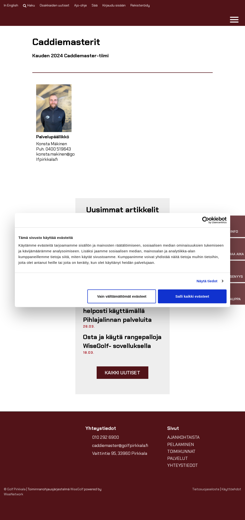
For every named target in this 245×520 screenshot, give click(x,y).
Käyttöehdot (231, 489)
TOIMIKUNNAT (181, 451)
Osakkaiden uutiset (54, 5)
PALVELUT (177, 458)
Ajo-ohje (80, 5)
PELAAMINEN (180, 444)
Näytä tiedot (207, 281)
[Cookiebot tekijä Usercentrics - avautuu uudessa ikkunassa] (206, 220)
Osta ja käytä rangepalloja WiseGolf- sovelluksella (122, 341)
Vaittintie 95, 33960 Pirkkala (119, 453)
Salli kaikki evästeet (192, 296)
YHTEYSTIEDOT (182, 465)
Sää (95, 5)
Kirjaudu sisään (114, 5)
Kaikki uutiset (122, 373)
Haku (29, 5)
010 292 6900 (105, 437)
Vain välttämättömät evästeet (121, 296)
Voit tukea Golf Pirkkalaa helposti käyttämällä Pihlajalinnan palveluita (119, 311)
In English (11, 5)
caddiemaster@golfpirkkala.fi (120, 445)
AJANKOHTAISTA (183, 437)
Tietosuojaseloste (205, 489)
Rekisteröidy (140, 5)
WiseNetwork (13, 494)
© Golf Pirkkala (15, 489)
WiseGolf (76, 489)
